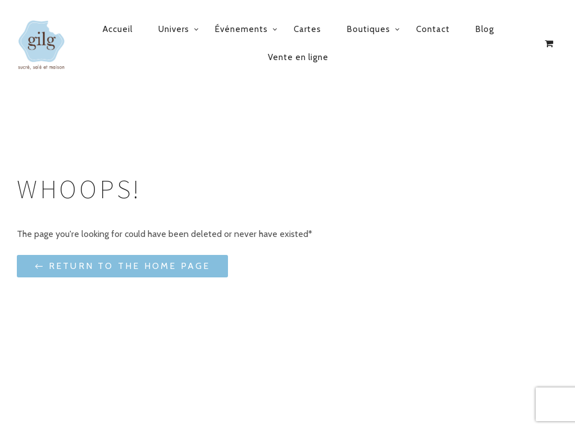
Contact (433, 29)
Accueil (118, 29)
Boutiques (368, 29)
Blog (485, 29)
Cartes (307, 29)
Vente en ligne (298, 57)
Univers (173, 29)
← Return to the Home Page (122, 266)
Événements (241, 29)
